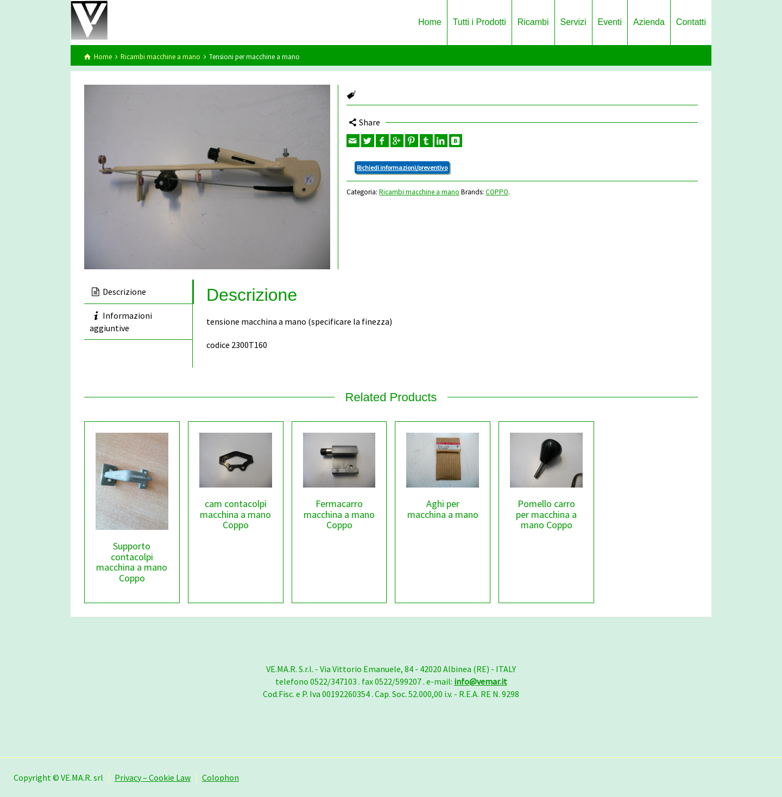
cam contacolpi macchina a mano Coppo (235, 514)
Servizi (573, 22)
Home (430, 22)
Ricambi (533, 22)
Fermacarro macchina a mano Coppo (339, 514)
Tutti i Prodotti (479, 22)
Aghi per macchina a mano (442, 509)
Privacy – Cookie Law (153, 777)
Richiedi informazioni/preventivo (402, 167)
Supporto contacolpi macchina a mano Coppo (131, 562)
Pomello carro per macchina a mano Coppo (546, 514)
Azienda (649, 22)
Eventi (610, 22)
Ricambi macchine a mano (160, 56)
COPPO (496, 192)
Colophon (220, 777)
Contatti (691, 22)
